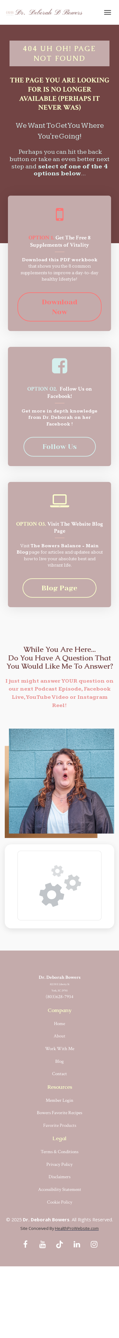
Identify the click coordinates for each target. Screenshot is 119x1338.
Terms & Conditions (59, 1152)
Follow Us (60, 447)
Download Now (59, 307)
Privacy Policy (59, 1164)
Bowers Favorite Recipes (59, 1113)
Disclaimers (59, 1177)
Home (59, 1024)
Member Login (59, 1100)
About (59, 1036)
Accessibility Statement (59, 1189)
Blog (59, 1061)
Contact (59, 1074)
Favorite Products (59, 1125)
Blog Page (59, 588)
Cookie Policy (59, 1202)
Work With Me (59, 1049)
